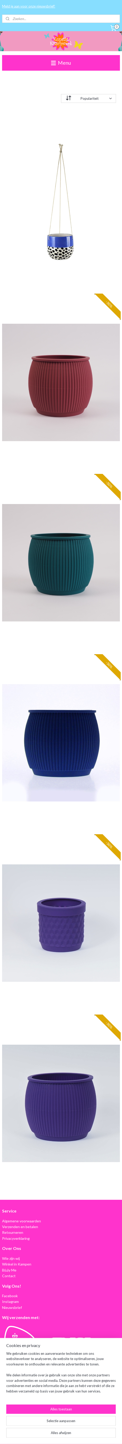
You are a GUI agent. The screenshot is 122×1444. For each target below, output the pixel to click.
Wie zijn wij (11, 1258)
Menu (61, 63)
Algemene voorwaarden (21, 1221)
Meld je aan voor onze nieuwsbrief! (28, 6)
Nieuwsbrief (12, 1307)
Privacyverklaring (16, 1238)
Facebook (10, 1296)
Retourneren (12, 1232)
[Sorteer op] (88, 98)
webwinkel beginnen (85, 1426)
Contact (9, 1276)
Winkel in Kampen (16, 1264)
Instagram (10, 1301)
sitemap (57, 1426)
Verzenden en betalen (20, 1226)
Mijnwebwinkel (61, 1434)
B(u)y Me (9, 1270)
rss (66, 1426)
